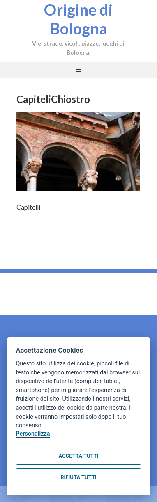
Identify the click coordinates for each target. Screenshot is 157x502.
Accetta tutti (78, 456)
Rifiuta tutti (78, 477)
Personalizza (33, 433)
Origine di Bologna (78, 19)
